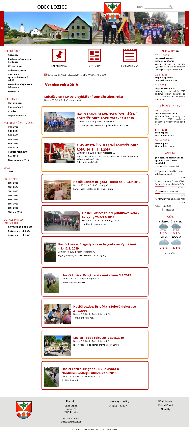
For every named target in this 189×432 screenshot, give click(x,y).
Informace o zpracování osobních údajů (19, 77)
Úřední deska (15, 66)
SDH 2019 (13, 207)
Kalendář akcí (15, 107)
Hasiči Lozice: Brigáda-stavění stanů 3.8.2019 (96, 275)
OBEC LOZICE (52, 7)
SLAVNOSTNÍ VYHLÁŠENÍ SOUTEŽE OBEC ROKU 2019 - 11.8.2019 (107, 147)
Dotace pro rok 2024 (19, 231)
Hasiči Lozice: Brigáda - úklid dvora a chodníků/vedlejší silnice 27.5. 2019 (90, 371)
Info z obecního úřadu (166, 113)
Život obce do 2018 (18, 160)
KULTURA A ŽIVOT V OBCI (74, 74)
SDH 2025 (13, 182)
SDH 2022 (13, 195)
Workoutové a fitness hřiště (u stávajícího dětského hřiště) (169, 182)
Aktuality (13, 54)
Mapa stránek (112, 429)
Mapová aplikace (17, 115)
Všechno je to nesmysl (168, 191)
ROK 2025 (13, 126)
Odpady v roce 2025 (165, 88)
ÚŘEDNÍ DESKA (59, 66)
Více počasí (170, 253)
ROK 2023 (13, 135)
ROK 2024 (13, 130)
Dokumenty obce (17, 70)
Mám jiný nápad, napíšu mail (171, 198)
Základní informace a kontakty (19, 60)
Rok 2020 (13, 147)
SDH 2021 (13, 199)
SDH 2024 (13, 187)
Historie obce (15, 102)
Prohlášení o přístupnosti (95, 429)
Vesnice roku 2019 (18, 151)
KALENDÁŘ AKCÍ (129, 66)
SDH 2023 (13, 191)
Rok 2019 (13, 155)
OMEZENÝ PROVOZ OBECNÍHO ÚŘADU (164, 60)
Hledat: (139, 6)
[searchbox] (156, 7)
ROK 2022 (13, 139)
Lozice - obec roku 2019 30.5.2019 (98, 338)
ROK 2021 (13, 143)
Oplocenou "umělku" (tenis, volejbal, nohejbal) (169, 172)
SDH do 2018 (15, 212)
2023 (10, 171)
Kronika (12, 111)
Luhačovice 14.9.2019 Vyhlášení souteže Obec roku (83, 96)
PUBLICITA (13, 91)
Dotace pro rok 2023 (19, 235)
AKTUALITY (94, 66)
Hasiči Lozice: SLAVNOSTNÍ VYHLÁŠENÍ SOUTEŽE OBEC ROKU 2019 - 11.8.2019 (106, 116)
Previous (2, 28)
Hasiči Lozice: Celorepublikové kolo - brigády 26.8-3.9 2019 (110, 215)
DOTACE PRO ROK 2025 (20, 226)
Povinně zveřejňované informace (20, 86)
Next (186, 28)
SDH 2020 (13, 203)
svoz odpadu (161, 132)
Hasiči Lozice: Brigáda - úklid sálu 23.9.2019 (106, 182)
